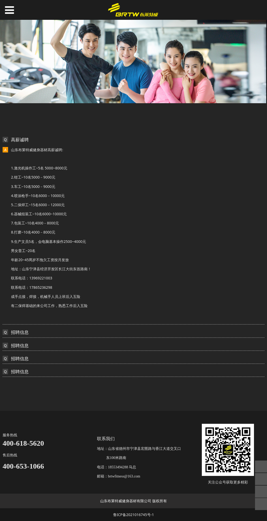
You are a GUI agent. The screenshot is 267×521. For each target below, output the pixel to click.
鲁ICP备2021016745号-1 (133, 514)
